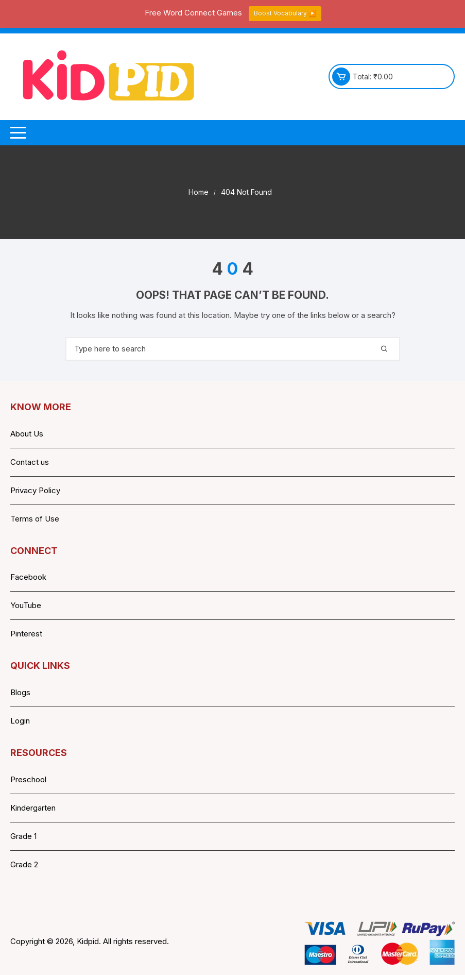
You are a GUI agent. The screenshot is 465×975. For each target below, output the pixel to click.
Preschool (28, 779)
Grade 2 (24, 864)
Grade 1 (23, 836)
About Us (26, 434)
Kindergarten (33, 808)
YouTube (25, 605)
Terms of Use (34, 519)
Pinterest (26, 633)
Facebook (28, 577)
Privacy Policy (35, 490)
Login (20, 721)
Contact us (29, 462)
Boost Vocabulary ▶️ (285, 13)
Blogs (20, 692)
